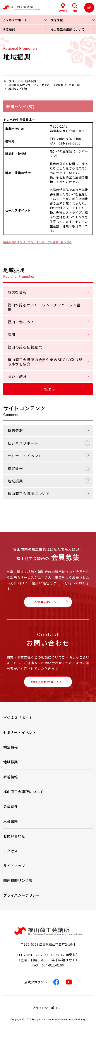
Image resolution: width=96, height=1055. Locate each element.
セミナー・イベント (25, 455)
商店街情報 (17, 292)
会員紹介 (10, 810)
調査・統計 (17, 376)
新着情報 (15, 430)
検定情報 (15, 468)
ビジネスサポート (23, 443)
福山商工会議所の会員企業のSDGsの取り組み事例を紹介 (45, 361)
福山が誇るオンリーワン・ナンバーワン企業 (44, 307)
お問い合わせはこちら (46, 684)
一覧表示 (48, 389)
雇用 (11, 334)
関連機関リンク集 (18, 884)
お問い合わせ (14, 840)
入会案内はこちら (46, 603)
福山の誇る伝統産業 (25, 347)
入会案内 (10, 825)
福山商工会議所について (29, 493)
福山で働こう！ (21, 321)
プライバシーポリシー (21, 899)
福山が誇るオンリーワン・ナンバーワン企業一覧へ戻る (43, 242)
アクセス (10, 854)
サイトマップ (14, 869)
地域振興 (15, 480)
